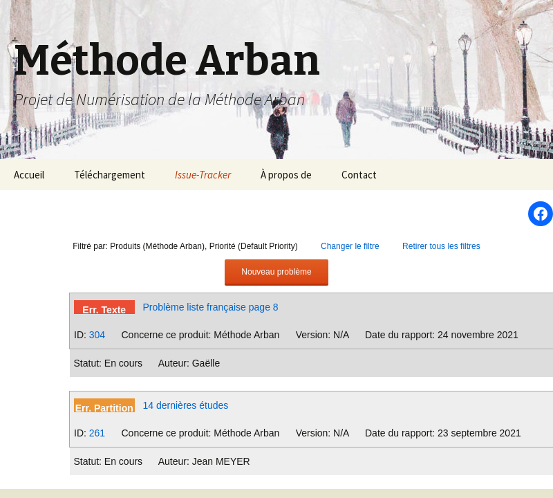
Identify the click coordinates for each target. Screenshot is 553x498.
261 (97, 433)
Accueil (29, 174)
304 (97, 334)
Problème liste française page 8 (211, 307)
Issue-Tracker (203, 174)
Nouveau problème (276, 272)
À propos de (286, 174)
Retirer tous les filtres (441, 246)
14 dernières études (186, 405)
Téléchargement (109, 174)
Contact (359, 174)
